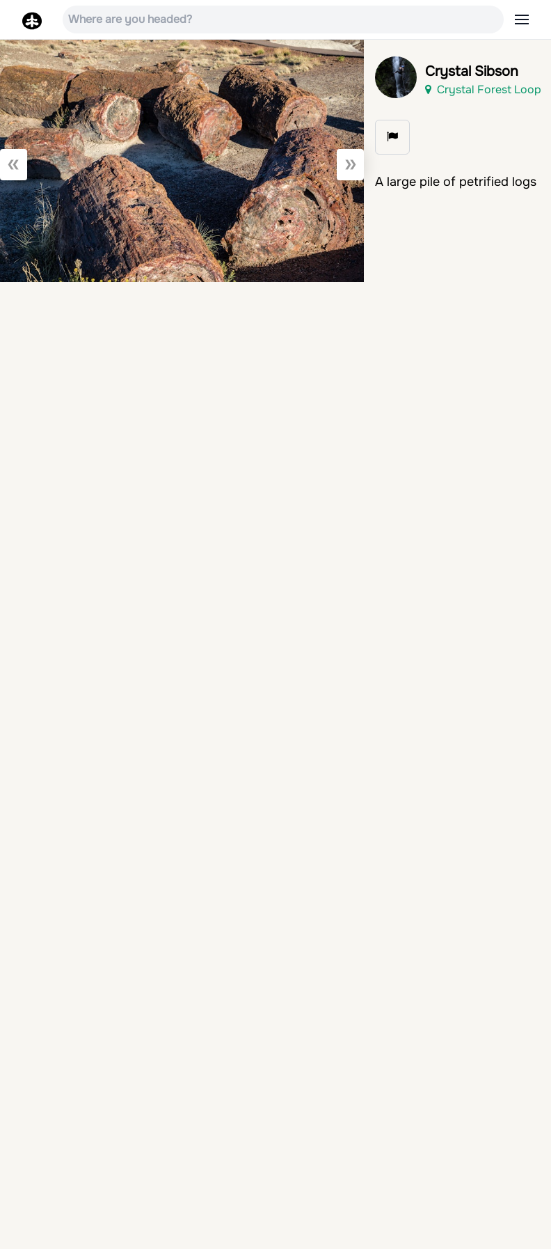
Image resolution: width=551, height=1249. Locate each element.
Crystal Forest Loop (483, 89)
